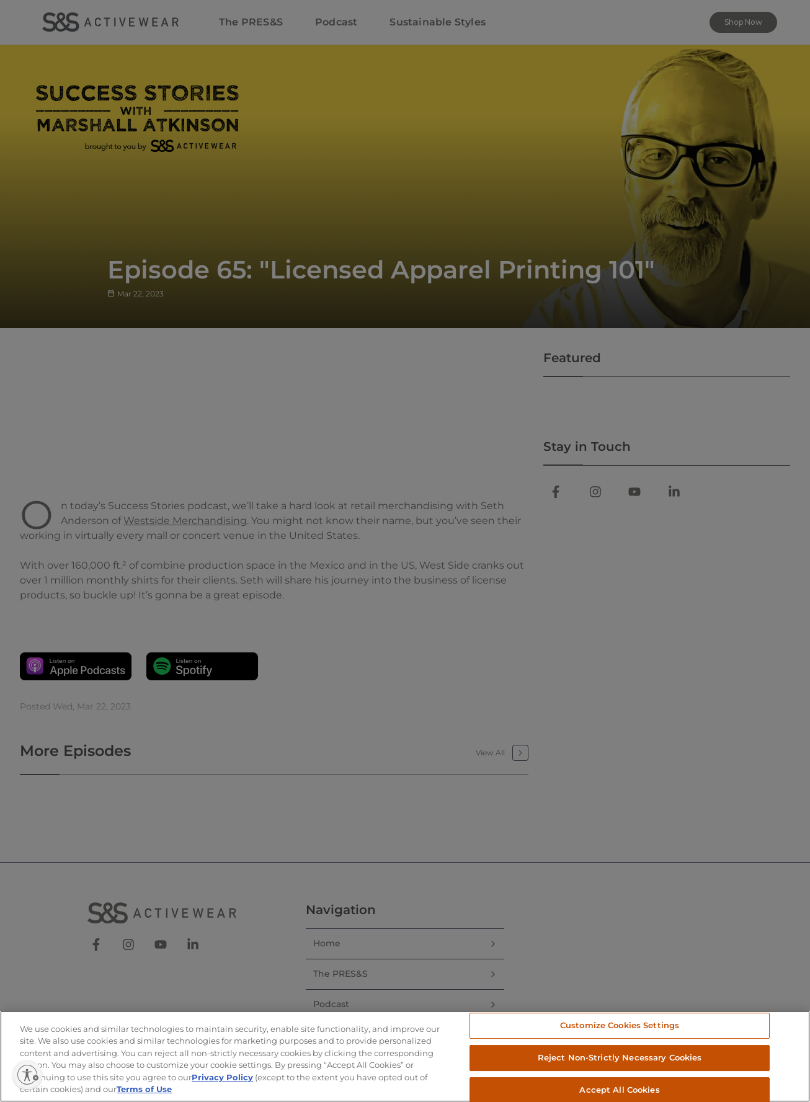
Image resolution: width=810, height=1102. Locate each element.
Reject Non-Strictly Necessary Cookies (620, 1057)
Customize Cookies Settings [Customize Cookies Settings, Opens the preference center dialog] (619, 1026)
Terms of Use (144, 1089)
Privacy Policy (222, 1077)
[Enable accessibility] (27, 1075)
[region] (405, 1056)
